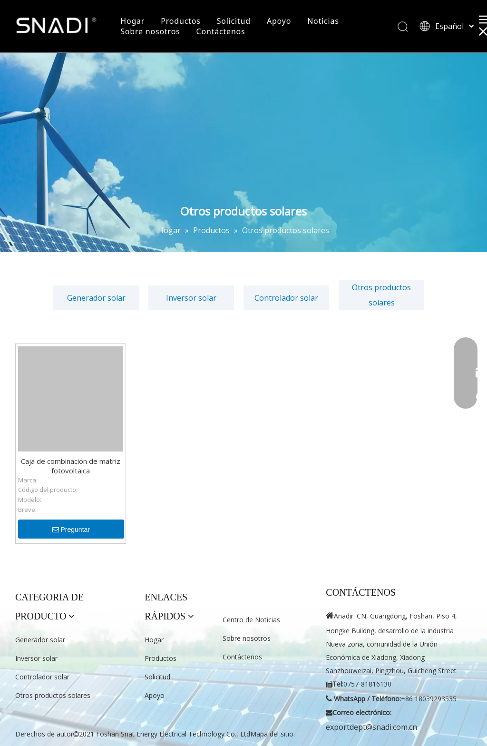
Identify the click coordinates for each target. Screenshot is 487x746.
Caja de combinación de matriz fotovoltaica (70, 465)
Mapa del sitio (271, 733)
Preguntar (71, 529)
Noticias (323, 21)
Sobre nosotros (150, 31)
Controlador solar (286, 298)
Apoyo (279, 21)
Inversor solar (191, 298)
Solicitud (234, 21)
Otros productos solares (381, 295)
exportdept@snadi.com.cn (371, 727)
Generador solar (96, 298)
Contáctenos (220, 31)
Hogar (132, 21)
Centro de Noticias (251, 619)
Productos (180, 21)
